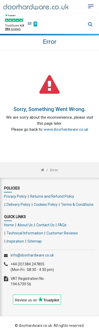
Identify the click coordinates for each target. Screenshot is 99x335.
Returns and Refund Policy (52, 196)
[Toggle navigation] (90, 6)
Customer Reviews (62, 233)
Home (9, 225)
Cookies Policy (46, 204)
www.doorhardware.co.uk (66, 129)
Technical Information (25, 233)
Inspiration (15, 241)
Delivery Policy (18, 204)
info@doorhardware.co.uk (32, 255)
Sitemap (34, 241)
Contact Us (45, 225)
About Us (25, 225)
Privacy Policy (15, 196)
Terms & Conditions (77, 204)
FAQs (62, 225)
